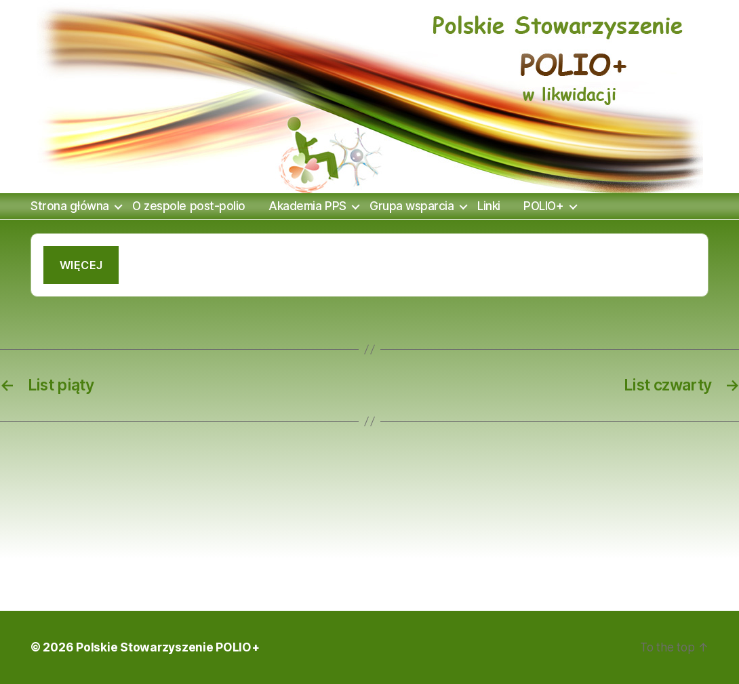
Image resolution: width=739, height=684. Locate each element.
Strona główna (70, 206)
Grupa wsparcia (412, 206)
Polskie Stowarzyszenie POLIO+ (167, 647)
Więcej (81, 265)
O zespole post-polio (188, 206)
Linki (488, 206)
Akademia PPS (307, 206)
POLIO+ (543, 206)
